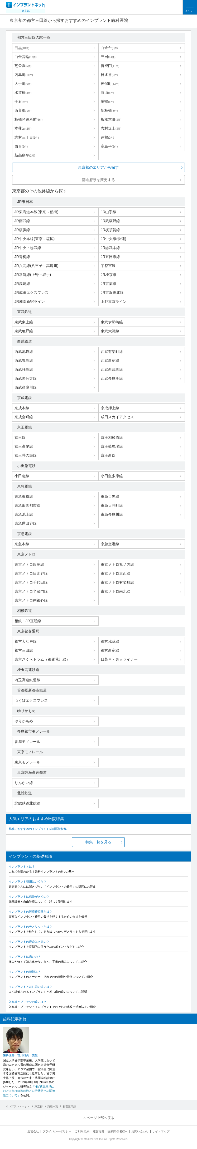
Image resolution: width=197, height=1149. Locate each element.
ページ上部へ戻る (100, 1118)
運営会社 (33, 1131)
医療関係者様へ (118, 1131)
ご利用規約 (82, 1131)
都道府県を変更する (98, 180)
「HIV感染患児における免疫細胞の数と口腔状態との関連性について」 (29, 1091)
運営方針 (98, 1131)
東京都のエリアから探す (98, 167)
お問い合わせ (140, 1131)
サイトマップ (161, 1131)
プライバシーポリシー (56, 1131)
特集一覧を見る (98, 842)
